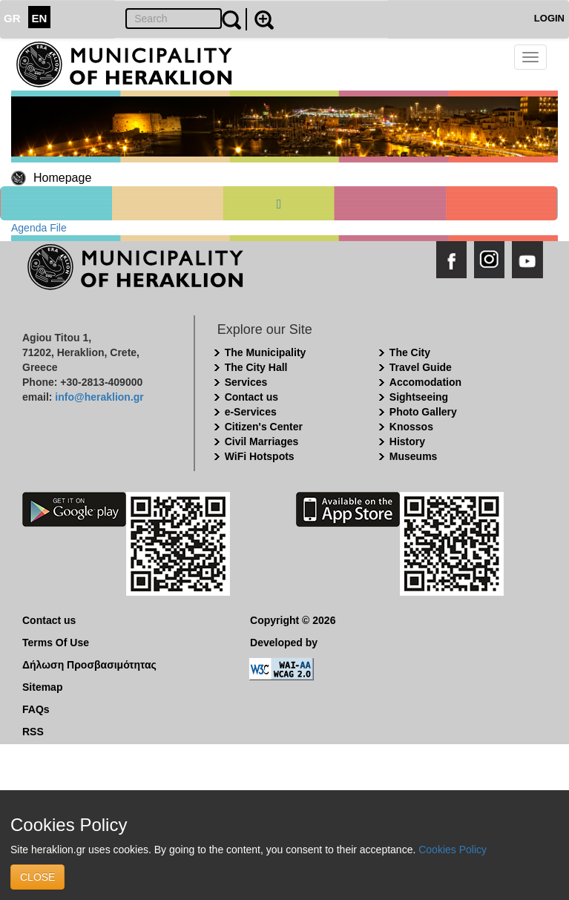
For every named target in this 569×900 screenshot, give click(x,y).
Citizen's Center (264, 427)
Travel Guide (420, 367)
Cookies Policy (452, 849)
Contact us (251, 397)
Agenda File (39, 228)
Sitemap (42, 687)
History (407, 441)
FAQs (36, 709)
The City (409, 352)
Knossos (411, 427)
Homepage (62, 177)
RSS (33, 732)
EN (39, 18)
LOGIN (549, 18)
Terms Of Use (55, 642)
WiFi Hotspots (260, 456)
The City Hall (256, 367)
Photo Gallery (423, 412)
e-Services (251, 412)
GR (12, 18)
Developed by (284, 642)
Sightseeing (418, 397)
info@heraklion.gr (99, 397)
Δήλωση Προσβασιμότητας (89, 665)
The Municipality (265, 352)
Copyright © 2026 (292, 620)
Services (246, 382)
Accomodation (425, 382)
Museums (413, 456)
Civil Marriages (262, 441)
